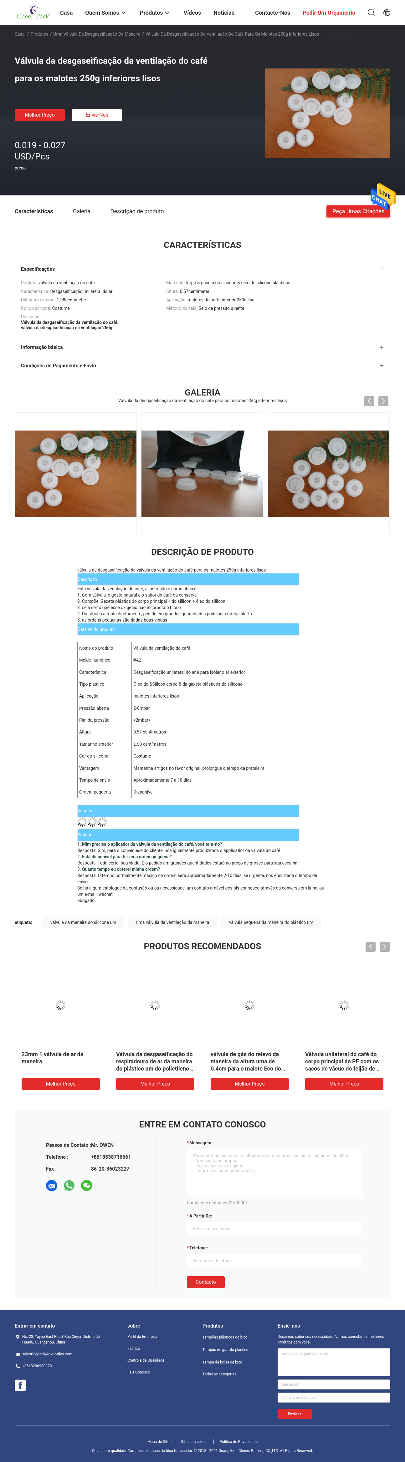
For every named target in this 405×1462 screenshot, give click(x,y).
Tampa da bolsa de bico (222, 1362)
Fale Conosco (138, 1372)
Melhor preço (39, 115)
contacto (206, 1282)
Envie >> (295, 1414)
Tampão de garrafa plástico (225, 1350)
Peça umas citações (358, 211)
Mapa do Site (158, 1441)
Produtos (40, 34)
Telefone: (198, 1247)
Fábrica (133, 1348)
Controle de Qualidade (145, 1360)
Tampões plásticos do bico (225, 1337)
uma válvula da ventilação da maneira (172, 922)
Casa (20, 34)
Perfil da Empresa (142, 1336)
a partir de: (200, 1215)
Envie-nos (97, 115)
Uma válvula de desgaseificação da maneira (96, 34)
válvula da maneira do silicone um (83, 922)
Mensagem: (201, 1142)
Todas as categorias (219, 1374)
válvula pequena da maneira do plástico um (271, 922)
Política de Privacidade (239, 1441)
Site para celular (194, 1441)
